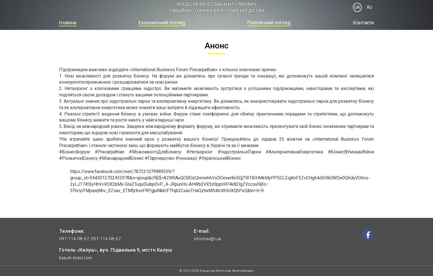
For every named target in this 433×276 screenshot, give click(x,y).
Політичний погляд (269, 22)
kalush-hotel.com (75, 257)
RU (369, 7)
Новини (67, 22)
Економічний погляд (162, 22)
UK (357, 7)
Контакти (363, 22)
